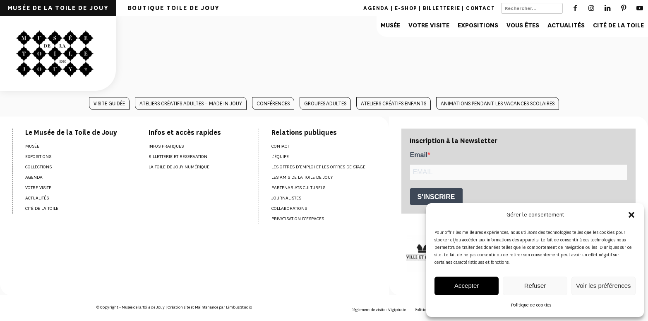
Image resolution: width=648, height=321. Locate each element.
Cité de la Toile (41, 208)
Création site (179, 307)
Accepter (466, 285)
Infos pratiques (166, 146)
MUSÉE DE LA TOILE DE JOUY (58, 8)
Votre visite (38, 188)
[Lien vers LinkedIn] (608, 8)
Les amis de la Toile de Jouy (302, 177)
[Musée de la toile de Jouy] (58, 53)
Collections (38, 167)
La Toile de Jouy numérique (179, 167)
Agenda (376, 8)
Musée (32, 146)
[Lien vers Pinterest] (624, 8)
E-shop (406, 8)
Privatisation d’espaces (297, 219)
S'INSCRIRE (436, 196)
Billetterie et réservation (178, 156)
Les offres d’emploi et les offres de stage (318, 167)
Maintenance (206, 307)
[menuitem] (58, 8)
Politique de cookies (531, 305)
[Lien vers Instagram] (591, 8)
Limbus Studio (239, 307)
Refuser (535, 285)
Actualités (37, 198)
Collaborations (289, 208)
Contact (480, 8)
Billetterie (441, 8)
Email (419, 154)
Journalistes (286, 198)
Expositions (38, 156)
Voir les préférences (603, 285)
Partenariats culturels (298, 188)
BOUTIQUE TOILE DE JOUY (174, 8)
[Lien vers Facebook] (575, 8)
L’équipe (280, 156)
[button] (631, 215)
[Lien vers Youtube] (640, 8)
